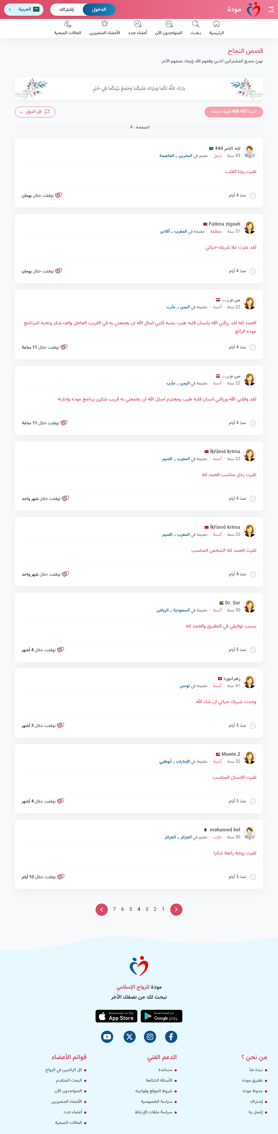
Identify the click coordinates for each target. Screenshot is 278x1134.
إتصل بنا (256, 1112)
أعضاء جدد (137, 28)
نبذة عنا (256, 1070)
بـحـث (196, 28)
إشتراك (66, 10)
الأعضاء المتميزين (104, 28)
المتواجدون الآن (168, 28)
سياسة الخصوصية (156, 1101)
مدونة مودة (253, 1091)
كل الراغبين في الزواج (63, 1070)
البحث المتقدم (69, 1080)
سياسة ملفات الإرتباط (153, 1112)
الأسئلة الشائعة (159, 1080)
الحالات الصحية (67, 28)
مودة (244, 9)
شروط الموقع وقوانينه (153, 1091)
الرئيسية (216, 28)
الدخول (99, 10)
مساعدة (165, 1070)
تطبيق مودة (252, 1080)
